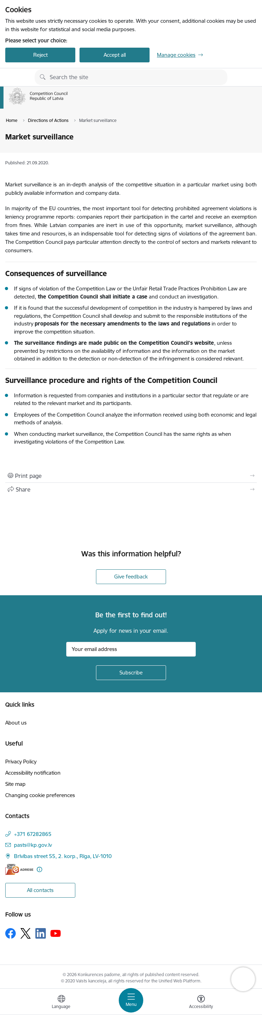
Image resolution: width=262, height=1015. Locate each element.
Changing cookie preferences (40, 795)
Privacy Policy (20, 761)
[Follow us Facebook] (10, 933)
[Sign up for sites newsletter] (131, 672)
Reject (40, 55)
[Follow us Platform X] (25, 933)
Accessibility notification (33, 772)
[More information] (39, 869)
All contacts (40, 890)
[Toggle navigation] (131, 1000)
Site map (15, 784)
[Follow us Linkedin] (40, 933)
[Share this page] (131, 489)
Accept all (115, 55)
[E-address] (19, 869)
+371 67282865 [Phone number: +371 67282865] (32, 834)
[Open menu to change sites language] (61, 1003)
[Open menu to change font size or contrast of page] (201, 1003)
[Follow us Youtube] (55, 933)
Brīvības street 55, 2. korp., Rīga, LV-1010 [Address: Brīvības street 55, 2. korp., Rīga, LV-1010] (63, 856)
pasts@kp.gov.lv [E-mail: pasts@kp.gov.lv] (33, 845)
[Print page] (131, 475)
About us (16, 722)
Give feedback (131, 576)
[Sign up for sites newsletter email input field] (131, 649)
